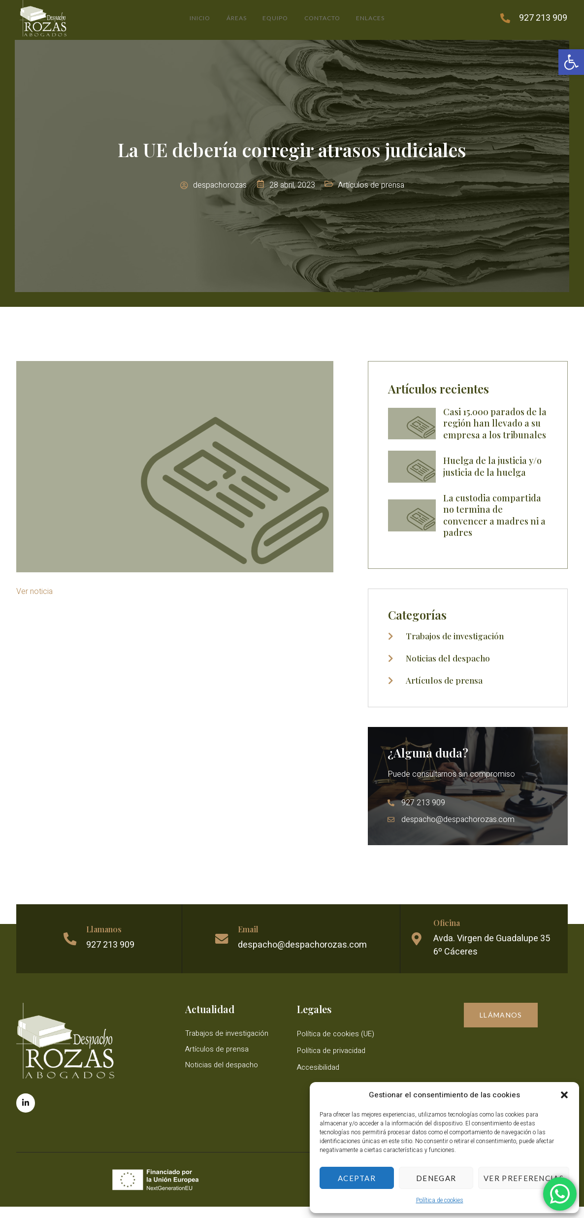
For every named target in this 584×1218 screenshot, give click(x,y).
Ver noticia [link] (34, 603)
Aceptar (357, 1178)
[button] (564, 1095)
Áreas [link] (236, 18)
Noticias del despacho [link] (223, 1076)
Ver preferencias (524, 1178)
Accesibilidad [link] (320, 1079)
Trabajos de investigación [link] (228, 1045)
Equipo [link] (277, 18)
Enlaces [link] (375, 18)
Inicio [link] (198, 18)
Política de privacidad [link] (333, 1062)
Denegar (436, 1178)
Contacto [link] (325, 18)
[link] (571, 62)
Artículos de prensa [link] (218, 1060)
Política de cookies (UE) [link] (338, 1045)
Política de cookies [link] (439, 1200)
